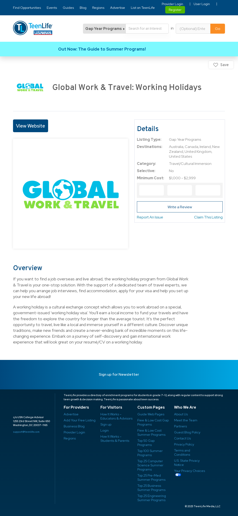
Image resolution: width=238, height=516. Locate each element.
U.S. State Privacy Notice (187, 462)
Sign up (105, 424)
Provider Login (172, 4)
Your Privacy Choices (189, 471)
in (172, 28)
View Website (30, 126)
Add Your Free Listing (80, 420)
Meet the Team (185, 420)
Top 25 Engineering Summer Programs (151, 498)
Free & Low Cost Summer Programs (151, 432)
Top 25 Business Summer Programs (151, 488)
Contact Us (182, 438)
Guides (68, 8)
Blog (83, 8)
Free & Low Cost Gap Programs (153, 422)
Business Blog (74, 426)
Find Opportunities (27, 8)
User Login (202, 4)
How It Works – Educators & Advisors (116, 416)
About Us (181, 414)
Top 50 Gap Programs (146, 443)
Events (52, 8)
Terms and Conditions (182, 452)
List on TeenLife (143, 8)
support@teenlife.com (26, 431)
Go (217, 28)
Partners (180, 426)
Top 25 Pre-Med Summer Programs (151, 477)
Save (224, 64)
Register (175, 10)
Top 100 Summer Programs (150, 453)
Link (119, 49)
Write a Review (180, 207)
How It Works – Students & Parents (114, 438)
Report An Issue (150, 217)
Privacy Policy (184, 444)
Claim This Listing (208, 217)
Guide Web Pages (150, 414)
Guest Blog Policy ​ (187, 432)
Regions (98, 8)
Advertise (117, 8)
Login (104, 430)
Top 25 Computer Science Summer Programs (150, 465)
